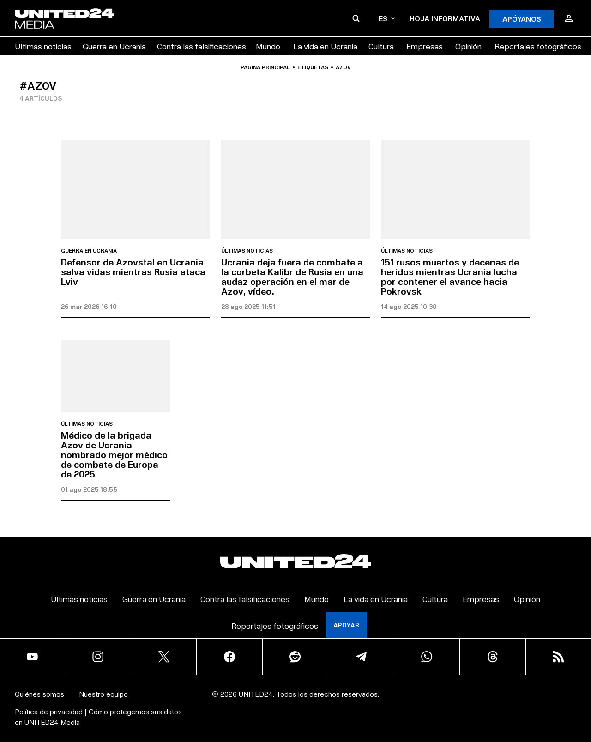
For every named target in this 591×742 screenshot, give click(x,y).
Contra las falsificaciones (201, 46)
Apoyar (346, 625)
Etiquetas (312, 67)
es (387, 18)
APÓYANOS (521, 18)
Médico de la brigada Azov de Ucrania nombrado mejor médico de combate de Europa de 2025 (114, 454)
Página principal (265, 67)
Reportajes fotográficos (538, 46)
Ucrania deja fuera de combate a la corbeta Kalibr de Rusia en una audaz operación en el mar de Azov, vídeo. (292, 276)
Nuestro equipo (103, 693)
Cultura (381, 46)
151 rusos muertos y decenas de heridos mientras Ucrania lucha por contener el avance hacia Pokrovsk (450, 276)
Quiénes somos (39, 693)
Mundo (268, 46)
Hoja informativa (445, 18)
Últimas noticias (43, 46)
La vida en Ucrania (325, 46)
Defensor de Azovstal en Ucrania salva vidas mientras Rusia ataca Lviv (133, 271)
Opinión (468, 46)
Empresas (424, 46)
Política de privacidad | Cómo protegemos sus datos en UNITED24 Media (98, 716)
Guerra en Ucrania (114, 46)
